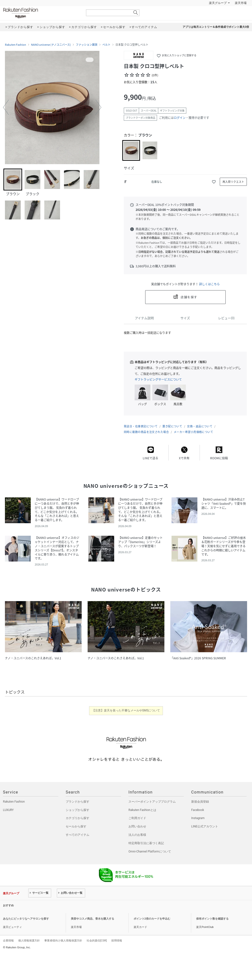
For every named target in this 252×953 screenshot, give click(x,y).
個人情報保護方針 (29, 940)
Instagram (198, 818)
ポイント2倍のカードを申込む (152, 918)
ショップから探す (77, 810)
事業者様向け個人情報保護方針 (63, 940)
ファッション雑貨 (86, 45)
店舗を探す (189, 297)
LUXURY (8, 810)
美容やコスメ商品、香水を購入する (92, 918)
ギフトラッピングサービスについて (158, 379)
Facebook (197, 810)
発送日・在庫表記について (141, 426)
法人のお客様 (137, 835)
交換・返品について (199, 426)
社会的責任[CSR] (97, 940)
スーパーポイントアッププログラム (152, 801)
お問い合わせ (137, 826)
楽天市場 (241, 3)
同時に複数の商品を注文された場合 (146, 432)
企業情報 (8, 940)
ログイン (180, 118)
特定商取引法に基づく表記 (146, 843)
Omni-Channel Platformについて (149, 851)
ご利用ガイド (137, 818)
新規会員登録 (200, 801)
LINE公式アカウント (204, 826)
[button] (6, 107)
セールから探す (76, 826)
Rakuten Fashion (41, 12)
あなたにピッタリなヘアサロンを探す (26, 918)
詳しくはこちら (209, 284)
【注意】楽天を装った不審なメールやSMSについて (126, 710)
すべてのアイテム (77, 835)
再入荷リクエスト (233, 182)
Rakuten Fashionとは (142, 810)
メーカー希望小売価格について (193, 432)
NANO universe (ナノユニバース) (51, 45)
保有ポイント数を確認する (212, 918)
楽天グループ (218, 3)
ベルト (106, 45)
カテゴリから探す (77, 818)
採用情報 (116, 940)
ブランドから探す (77, 801)
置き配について (172, 426)
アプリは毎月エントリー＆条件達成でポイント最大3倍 (216, 27)
